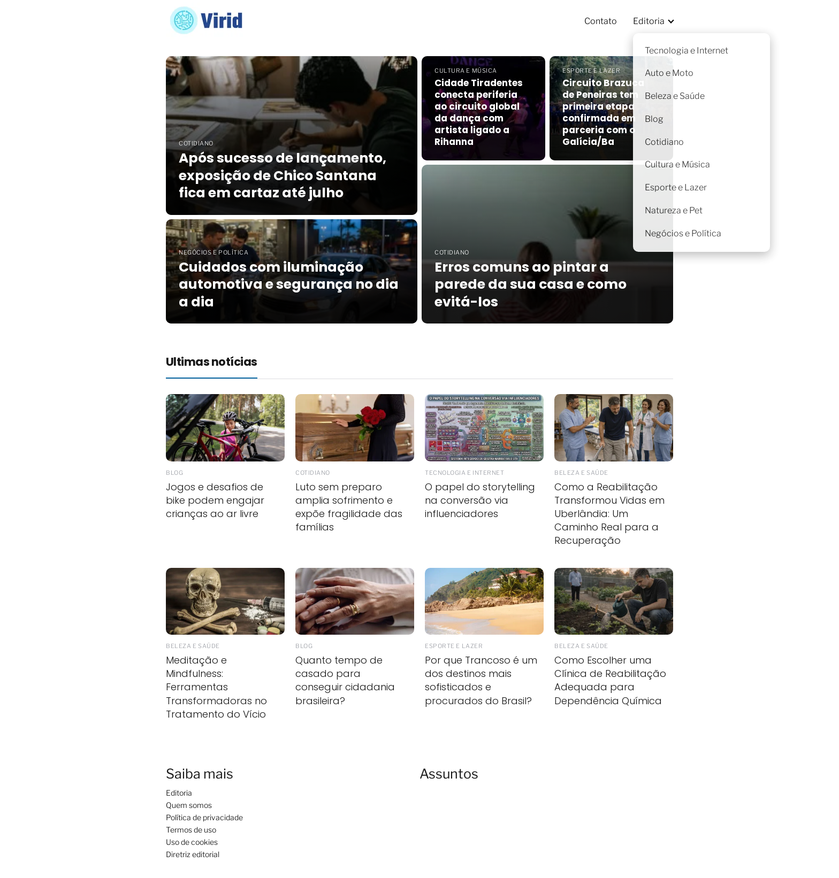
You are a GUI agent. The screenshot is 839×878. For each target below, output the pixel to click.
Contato (600, 21)
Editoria (649, 21)
